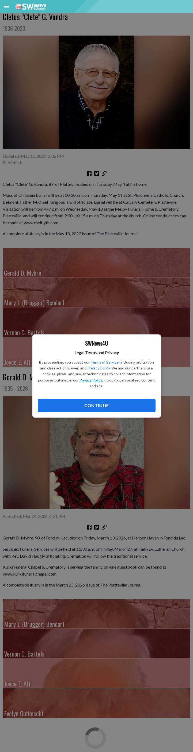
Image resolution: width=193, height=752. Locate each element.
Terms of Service (104, 362)
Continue (96, 405)
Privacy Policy (98, 368)
